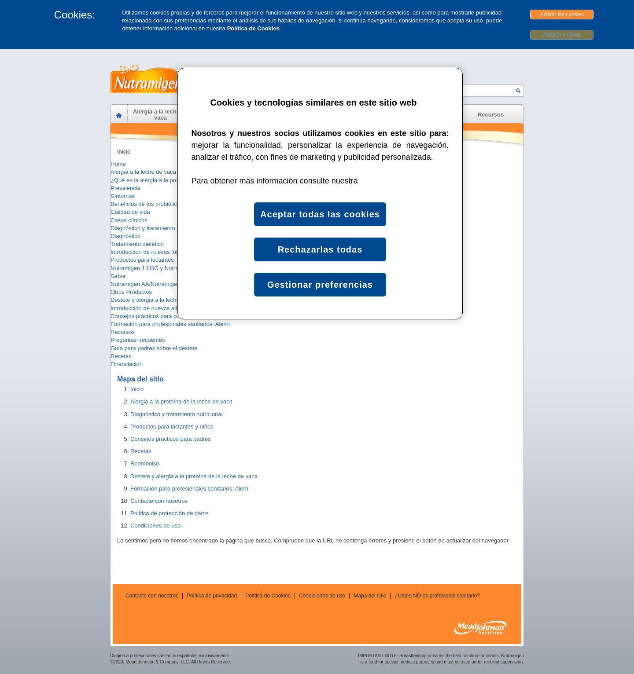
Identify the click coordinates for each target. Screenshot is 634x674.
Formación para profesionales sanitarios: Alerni (170, 324)
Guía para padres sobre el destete (154, 348)
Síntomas (123, 196)
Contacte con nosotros (151, 596)
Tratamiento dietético (137, 244)
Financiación (127, 364)
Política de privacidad (212, 596)
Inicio (123, 151)
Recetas (121, 356)
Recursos (123, 332)
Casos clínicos (129, 220)
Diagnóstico (125, 236)
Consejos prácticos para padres (151, 316)
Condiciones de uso (322, 596)
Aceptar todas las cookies (320, 214)
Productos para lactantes (142, 259)
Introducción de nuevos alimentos (153, 308)
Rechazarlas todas (320, 249)
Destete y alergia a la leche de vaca (156, 300)
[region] (320, 193)
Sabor (118, 276)
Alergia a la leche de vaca (143, 171)
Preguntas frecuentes (138, 340)
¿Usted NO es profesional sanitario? (436, 596)
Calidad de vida (130, 212)
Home (118, 164)
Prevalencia (125, 188)
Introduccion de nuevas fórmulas (152, 252)
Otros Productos (131, 292)
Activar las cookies (562, 14)
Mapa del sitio (370, 596)
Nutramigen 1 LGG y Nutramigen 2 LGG (162, 268)
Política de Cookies (253, 28)
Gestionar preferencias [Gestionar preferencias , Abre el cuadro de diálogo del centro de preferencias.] (320, 284)
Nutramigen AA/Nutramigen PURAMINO (162, 284)
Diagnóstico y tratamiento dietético (154, 228)
